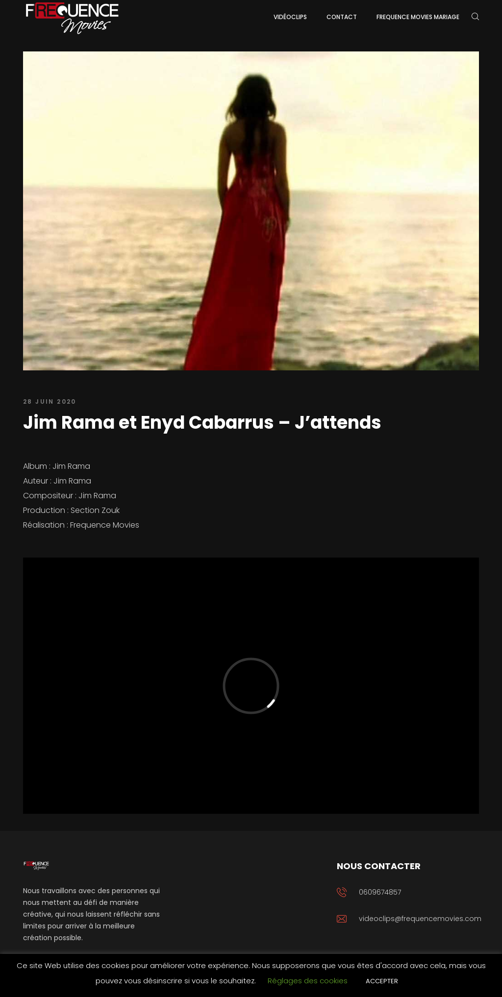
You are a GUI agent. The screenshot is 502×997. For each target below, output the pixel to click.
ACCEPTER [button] (382, 981)
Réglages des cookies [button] (308, 980)
